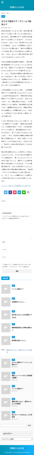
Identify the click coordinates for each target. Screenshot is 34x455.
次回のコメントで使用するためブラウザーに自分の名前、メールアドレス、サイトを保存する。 (16, 265)
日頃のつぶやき (17, 7)
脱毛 (4, 201)
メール (4, 249)
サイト (4, 257)
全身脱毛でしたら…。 (19, 302)
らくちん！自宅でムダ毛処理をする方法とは (15, 186)
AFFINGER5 (26, 452)
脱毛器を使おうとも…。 (20, 340)
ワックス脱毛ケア (17, 289)
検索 (29, 425)
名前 (4, 242)
